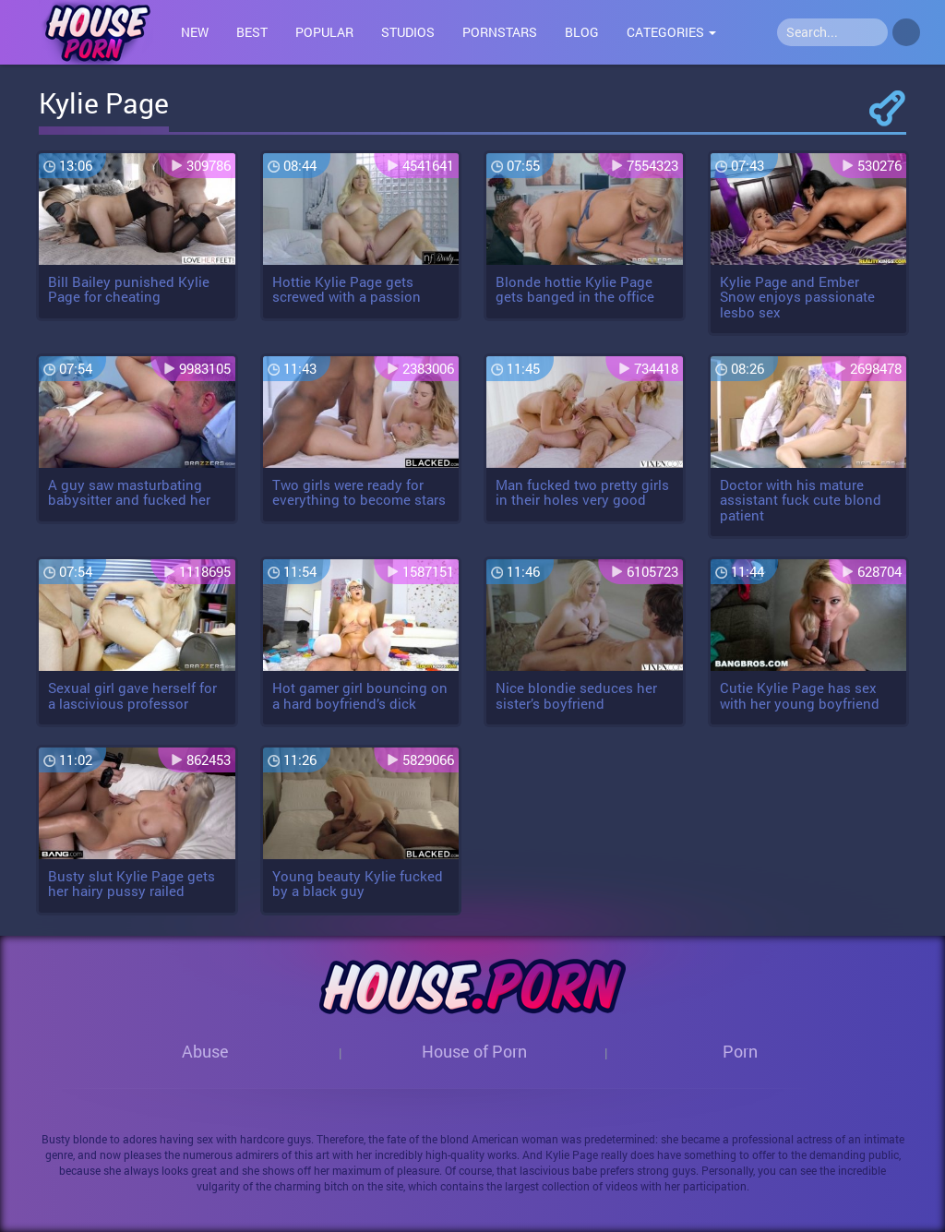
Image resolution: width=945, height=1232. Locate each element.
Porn (740, 1051)
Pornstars (499, 32)
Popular (324, 32)
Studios (408, 32)
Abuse (205, 1051)
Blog (582, 32)
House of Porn (474, 1051)
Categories (671, 32)
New (195, 32)
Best (252, 32)
